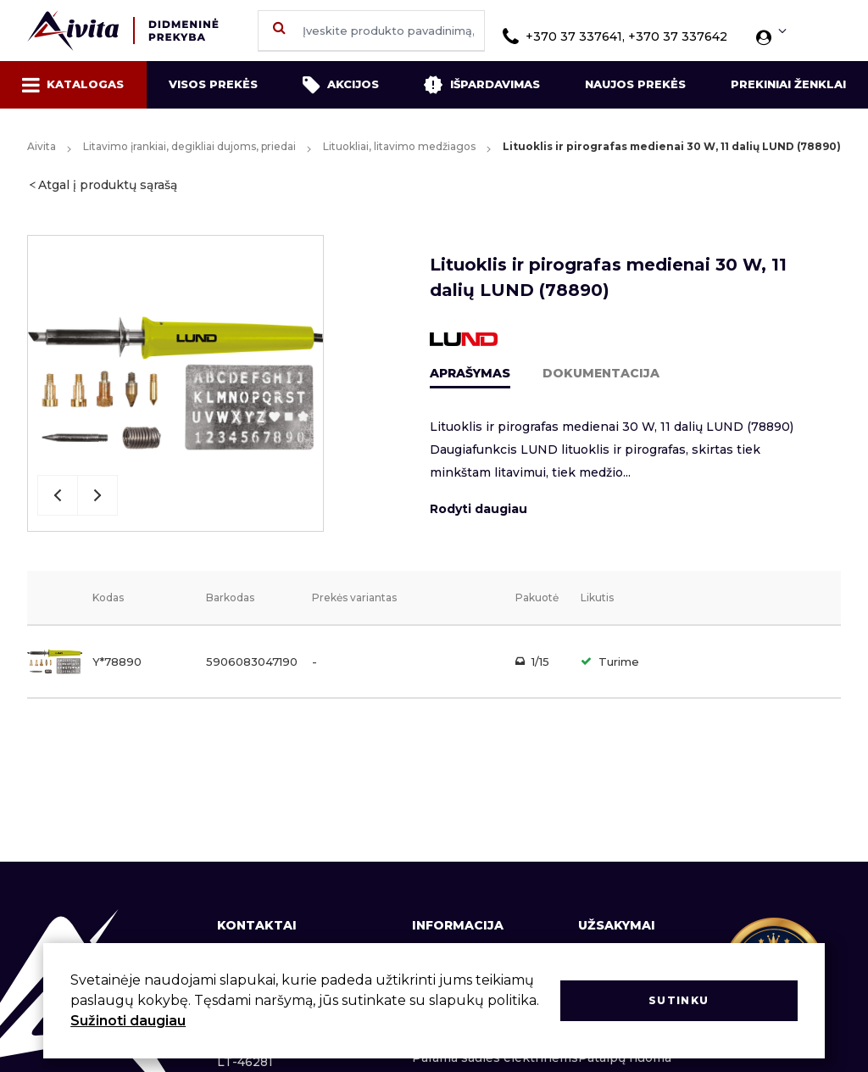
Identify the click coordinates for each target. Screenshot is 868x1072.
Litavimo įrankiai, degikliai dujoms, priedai (189, 146)
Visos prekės (213, 84)
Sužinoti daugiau (128, 1021)
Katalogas (73, 85)
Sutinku (678, 1000)
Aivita (41, 146)
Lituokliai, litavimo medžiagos (399, 146)
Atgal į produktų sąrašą (107, 185)
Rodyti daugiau (478, 508)
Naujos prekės (635, 84)
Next (97, 495)
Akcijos (341, 85)
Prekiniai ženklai (788, 84)
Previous (57, 495)
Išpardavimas (481, 85)
